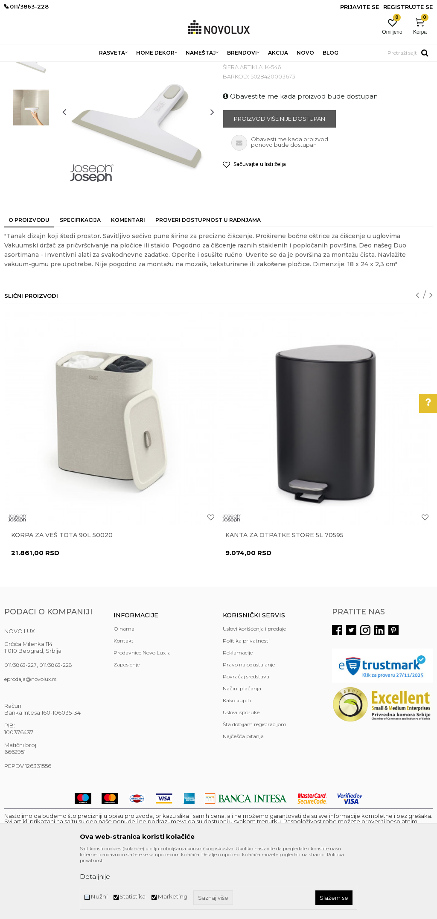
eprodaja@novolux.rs (30, 741)
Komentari (128, 282)
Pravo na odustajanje (249, 726)
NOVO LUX (18, 67)
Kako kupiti (237, 762)
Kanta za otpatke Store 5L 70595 (284, 597)
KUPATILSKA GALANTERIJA (212, 67)
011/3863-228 (55, 727)
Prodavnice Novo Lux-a (142, 714)
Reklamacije (238, 714)
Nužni (99, 896)
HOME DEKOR (86, 67)
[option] (31, 121)
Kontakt (124, 702)
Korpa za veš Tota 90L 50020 (62, 597)
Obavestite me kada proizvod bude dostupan (300, 158)
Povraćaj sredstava (246, 738)
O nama (124, 690)
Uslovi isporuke (241, 774)
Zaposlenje (127, 726)
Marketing (172, 896)
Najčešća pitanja (243, 798)
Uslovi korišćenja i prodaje (254, 690)
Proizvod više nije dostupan (279, 180)
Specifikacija (80, 282)
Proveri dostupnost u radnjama (208, 282)
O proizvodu (29, 282)
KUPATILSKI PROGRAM (141, 67)
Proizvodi (50, 67)
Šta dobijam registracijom (254, 786)
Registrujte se (408, 6)
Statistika (132, 896)
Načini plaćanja (242, 750)
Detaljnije (95, 876)
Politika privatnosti (246, 702)
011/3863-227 (20, 727)
